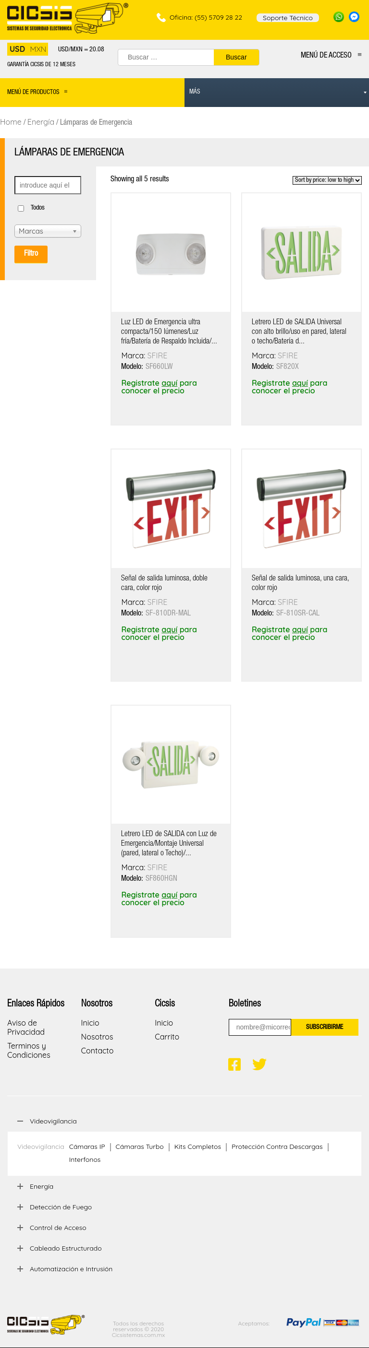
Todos (38, 208)
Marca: (134, 355)
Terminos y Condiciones (28, 1050)
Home (11, 122)
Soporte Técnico (288, 17)
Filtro (31, 254)
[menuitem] (276, 92)
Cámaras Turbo (140, 1146)
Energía (40, 122)
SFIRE (158, 355)
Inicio (90, 1023)
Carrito (167, 1036)
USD (17, 49)
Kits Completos (197, 1146)
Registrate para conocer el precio (159, 386)
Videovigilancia (40, 1146)
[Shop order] (327, 180)
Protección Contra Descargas (277, 1146)
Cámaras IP (87, 1146)
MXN (38, 49)
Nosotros (97, 1036)
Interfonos (85, 1159)
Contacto (97, 1050)
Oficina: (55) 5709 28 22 (206, 17)
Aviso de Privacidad (26, 1027)
